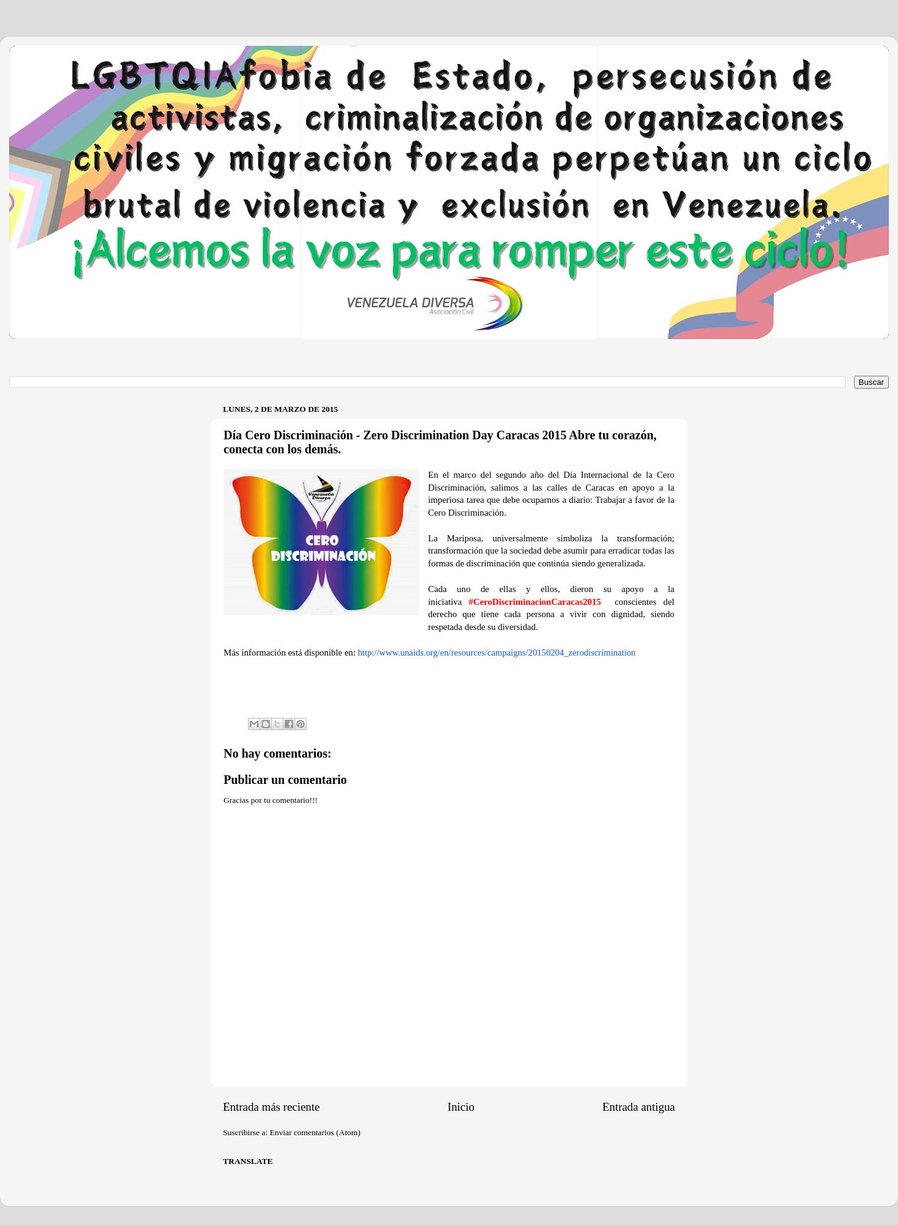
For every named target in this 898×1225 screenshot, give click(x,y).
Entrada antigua (638, 1106)
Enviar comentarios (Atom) (315, 1132)
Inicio (461, 1106)
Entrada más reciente (271, 1106)
